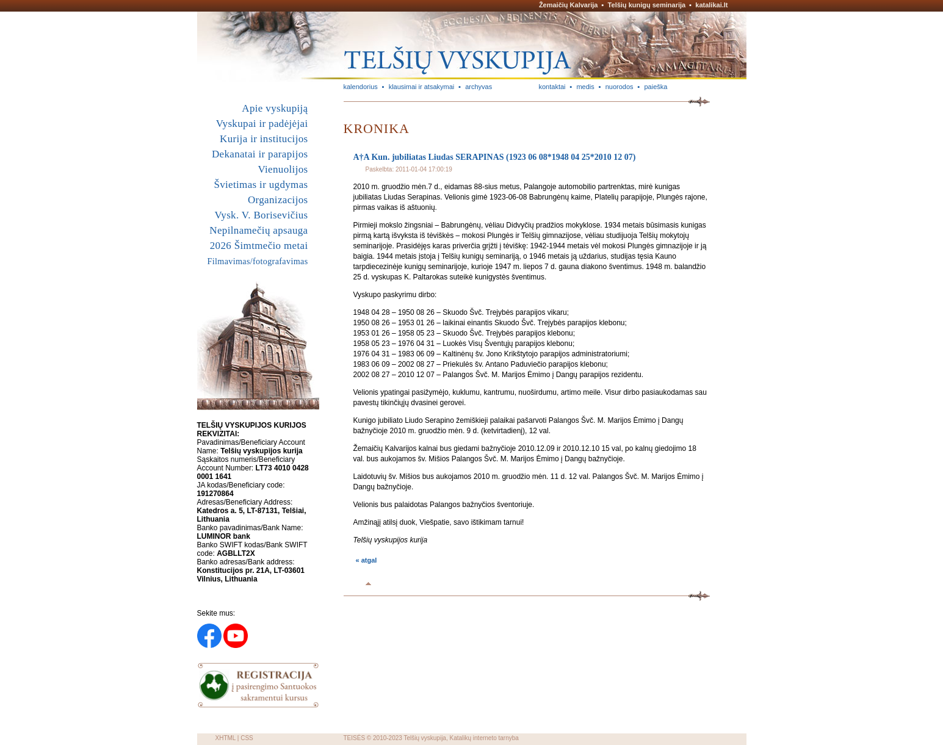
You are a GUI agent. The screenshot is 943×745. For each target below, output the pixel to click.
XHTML (225, 738)
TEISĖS (355, 738)
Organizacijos (278, 200)
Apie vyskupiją (275, 108)
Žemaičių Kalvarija (568, 5)
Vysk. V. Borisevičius (261, 215)
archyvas (478, 86)
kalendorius (361, 86)
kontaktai (552, 86)
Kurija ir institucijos (264, 139)
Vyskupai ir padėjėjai (262, 123)
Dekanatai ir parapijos (260, 154)
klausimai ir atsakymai (422, 86)
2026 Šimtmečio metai (259, 245)
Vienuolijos (283, 169)
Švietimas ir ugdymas (261, 184)
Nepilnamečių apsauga (258, 230)
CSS (246, 738)
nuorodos (619, 86)
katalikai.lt (711, 5)
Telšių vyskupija (424, 738)
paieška (655, 86)
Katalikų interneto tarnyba (483, 738)
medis (585, 86)
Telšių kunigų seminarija (647, 5)
